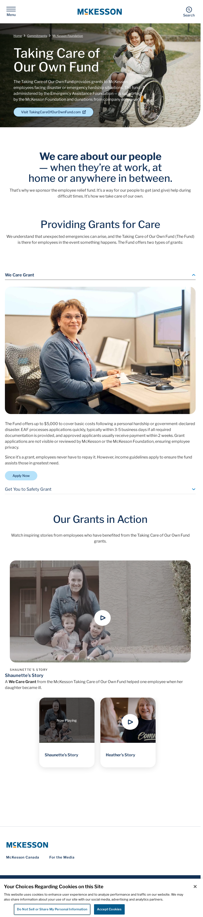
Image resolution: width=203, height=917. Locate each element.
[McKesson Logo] (100, 845)
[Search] (189, 11)
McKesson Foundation (68, 36)
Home (18, 36)
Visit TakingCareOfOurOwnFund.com (53, 112)
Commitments (37, 36)
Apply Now (21, 475)
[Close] (195, 886)
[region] (101, 898)
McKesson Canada (22, 857)
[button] (102, 618)
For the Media (62, 857)
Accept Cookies (109, 909)
